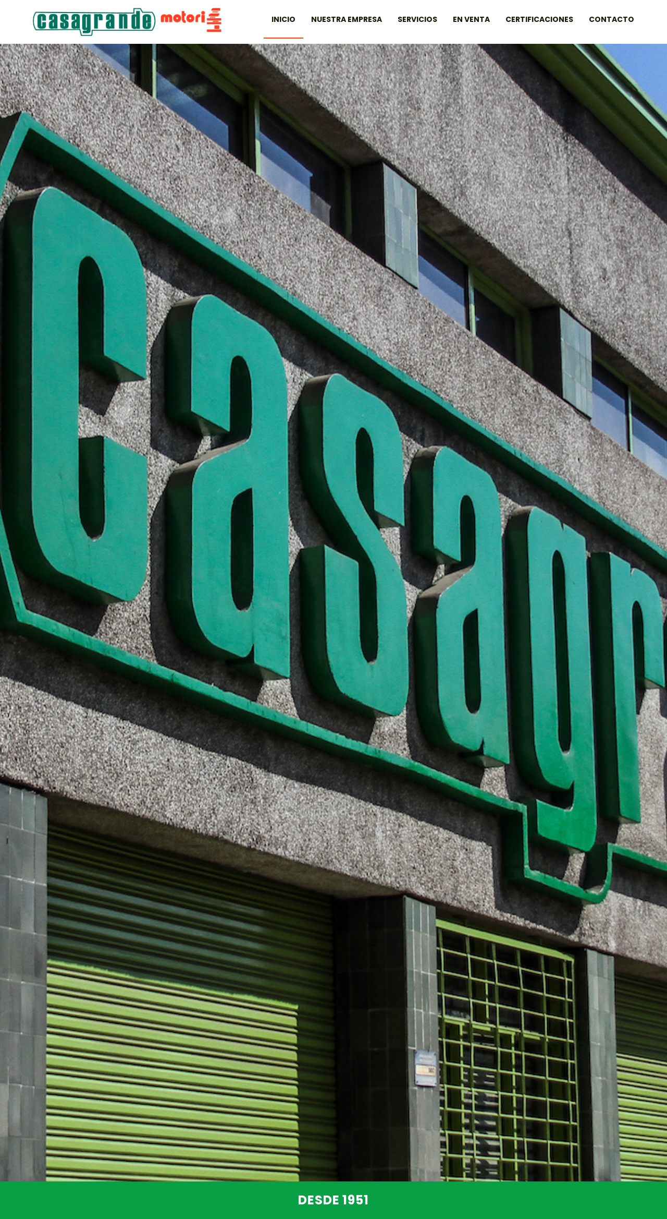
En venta (471, 19)
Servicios (417, 19)
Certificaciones (539, 19)
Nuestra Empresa (346, 19)
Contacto (611, 19)
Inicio (283, 19)
